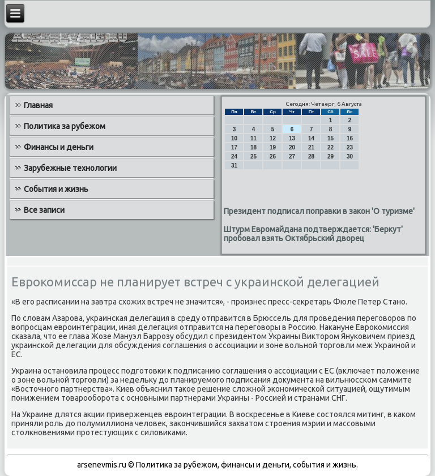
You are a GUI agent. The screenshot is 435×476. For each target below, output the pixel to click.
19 (273, 147)
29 (330, 156)
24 (234, 156)
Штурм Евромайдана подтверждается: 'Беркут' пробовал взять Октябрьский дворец (313, 234)
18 (253, 147)
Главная (38, 105)
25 (253, 156)
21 (311, 147)
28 (311, 156)
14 (311, 138)
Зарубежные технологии (70, 168)
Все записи (44, 210)
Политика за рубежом (64, 126)
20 (292, 147)
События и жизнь (56, 189)
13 (292, 138)
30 (350, 156)
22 (330, 147)
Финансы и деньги (58, 147)
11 (253, 138)
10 (234, 138)
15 (330, 138)
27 (292, 156)
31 (234, 165)
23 (350, 147)
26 (273, 156)
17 (234, 147)
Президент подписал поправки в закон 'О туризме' (319, 211)
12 (273, 138)
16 (350, 138)
